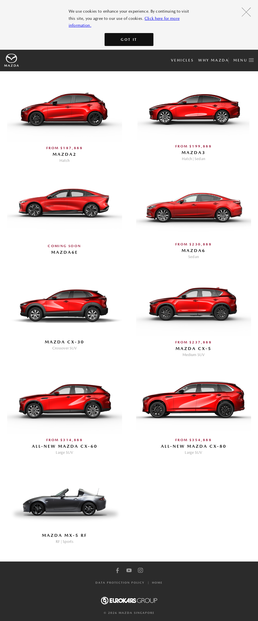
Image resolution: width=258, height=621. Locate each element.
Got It (129, 39)
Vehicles (182, 60)
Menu (243, 59)
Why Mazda (213, 60)
